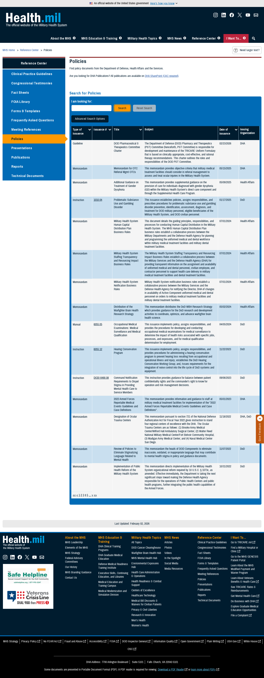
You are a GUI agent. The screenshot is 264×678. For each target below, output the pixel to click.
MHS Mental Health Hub (144, 558)
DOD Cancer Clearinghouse (146, 548)
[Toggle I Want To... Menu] (244, 38)
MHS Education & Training (99, 38)
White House (250, 641)
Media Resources (173, 569)
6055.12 (98, 349)
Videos (168, 553)
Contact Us (71, 578)
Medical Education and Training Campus (110, 584)
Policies (17, 139)
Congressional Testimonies (31, 83)
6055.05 (98, 324)
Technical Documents (27, 176)
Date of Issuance (224, 131)
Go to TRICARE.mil (241, 542)
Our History (71, 567)
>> (95, 495)
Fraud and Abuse (73, 641)
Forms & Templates (25, 111)
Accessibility (96, 641)
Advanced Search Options (90, 119)
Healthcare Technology (143, 595)
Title (116, 129)
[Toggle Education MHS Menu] (120, 38)
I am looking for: (81, 101)
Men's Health (138, 620)
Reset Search (144, 108)
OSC (130, 649)
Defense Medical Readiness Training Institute (113, 566)
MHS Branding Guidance (78, 572)
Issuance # (100, 129)
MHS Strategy (72, 553)
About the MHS (61, 38)
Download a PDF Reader (171, 669)
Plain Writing (213, 641)
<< (74, 495)
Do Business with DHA (243, 601)
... (90, 495)
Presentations (21, 148)
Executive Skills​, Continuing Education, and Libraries (113, 575)
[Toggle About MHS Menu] (74, 38)
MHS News (174, 38)
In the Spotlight (172, 558)
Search (122, 108)
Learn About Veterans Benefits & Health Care (243, 580)
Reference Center (204, 38)
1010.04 (98, 200)
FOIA (112, 641)
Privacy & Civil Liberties (144, 610)
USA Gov (232, 641)
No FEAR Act (50, 641)
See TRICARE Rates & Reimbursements (243, 589)
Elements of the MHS (76, 548)
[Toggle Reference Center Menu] (218, 38)
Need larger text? (246, 50)
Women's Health (140, 625)
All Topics (136, 542)
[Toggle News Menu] (184, 38)
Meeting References (26, 129)
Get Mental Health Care (243, 596)
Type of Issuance (78, 131)
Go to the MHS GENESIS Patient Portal (244, 558)
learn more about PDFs (203, 669)
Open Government (190, 641)
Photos (168, 548)
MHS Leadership (74, 542)
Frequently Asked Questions (32, 120)
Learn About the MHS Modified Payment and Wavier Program (243, 569)
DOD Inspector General (134, 641)
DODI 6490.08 (101, 378)
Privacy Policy (29, 641)
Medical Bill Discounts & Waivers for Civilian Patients (146, 602)
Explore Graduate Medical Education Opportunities (244, 608)
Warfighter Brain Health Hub (146, 553)
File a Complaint (239, 615)
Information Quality (164, 641)
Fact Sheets (20, 92)
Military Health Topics (142, 38)
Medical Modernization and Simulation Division (112, 593)
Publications (20, 157)
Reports (17, 166)
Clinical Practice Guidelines (31, 74)
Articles (168, 542)
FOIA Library (20, 102)
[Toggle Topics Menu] (160, 38)
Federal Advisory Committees (74, 560)
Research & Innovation (143, 615)
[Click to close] (260, 418)
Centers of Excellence (143, 590)
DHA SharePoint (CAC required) (161, 76)
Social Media (171, 563)
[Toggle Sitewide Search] (253, 38)
